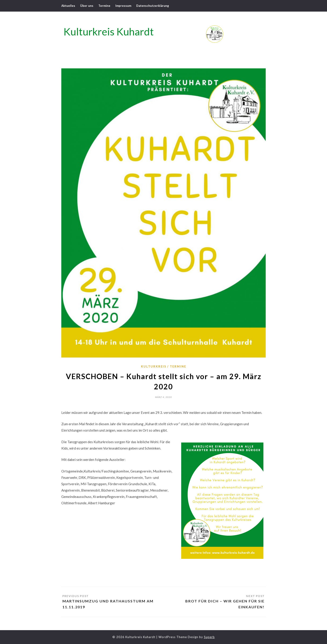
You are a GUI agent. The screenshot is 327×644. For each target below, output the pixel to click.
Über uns (86, 5)
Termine (104, 5)
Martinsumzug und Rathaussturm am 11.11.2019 (108, 604)
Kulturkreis (153, 366)
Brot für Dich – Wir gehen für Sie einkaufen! (225, 604)
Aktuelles (68, 5)
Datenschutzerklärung (152, 5)
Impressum (123, 5)
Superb (209, 637)
